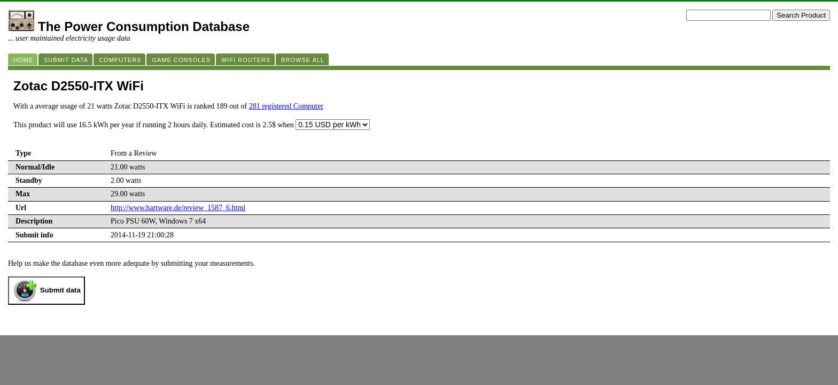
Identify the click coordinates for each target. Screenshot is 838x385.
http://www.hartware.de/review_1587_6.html (178, 208)
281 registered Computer (286, 106)
